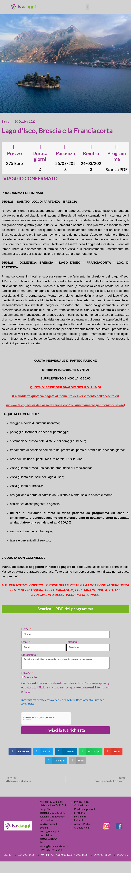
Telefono (71, 641)
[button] (87, 7)
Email (25, 641)
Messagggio (28, 654)
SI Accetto (30, 677)
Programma (116, 156)
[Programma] (116, 147)
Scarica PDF (117, 169)
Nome (25, 629)
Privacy (26, 673)
